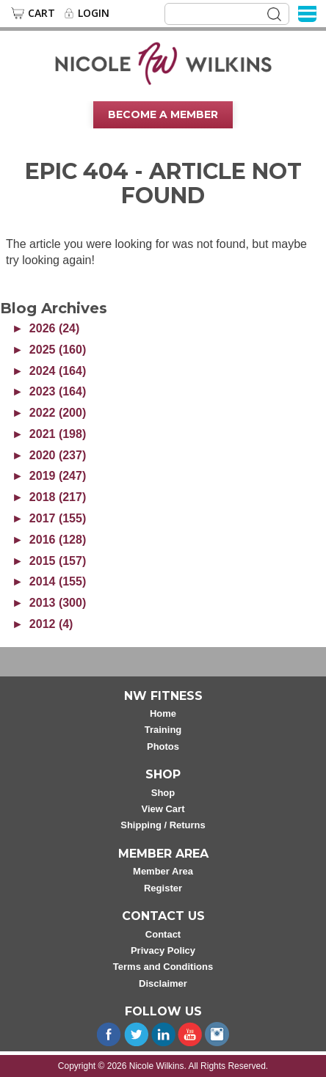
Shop (163, 792)
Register (163, 888)
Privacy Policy (163, 950)
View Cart (162, 808)
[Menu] (307, 13)
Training (163, 729)
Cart (41, 13)
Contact (163, 934)
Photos (163, 746)
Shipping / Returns (163, 824)
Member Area (163, 871)
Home (163, 713)
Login (93, 13)
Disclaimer (163, 983)
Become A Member (163, 114)
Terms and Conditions (163, 966)
